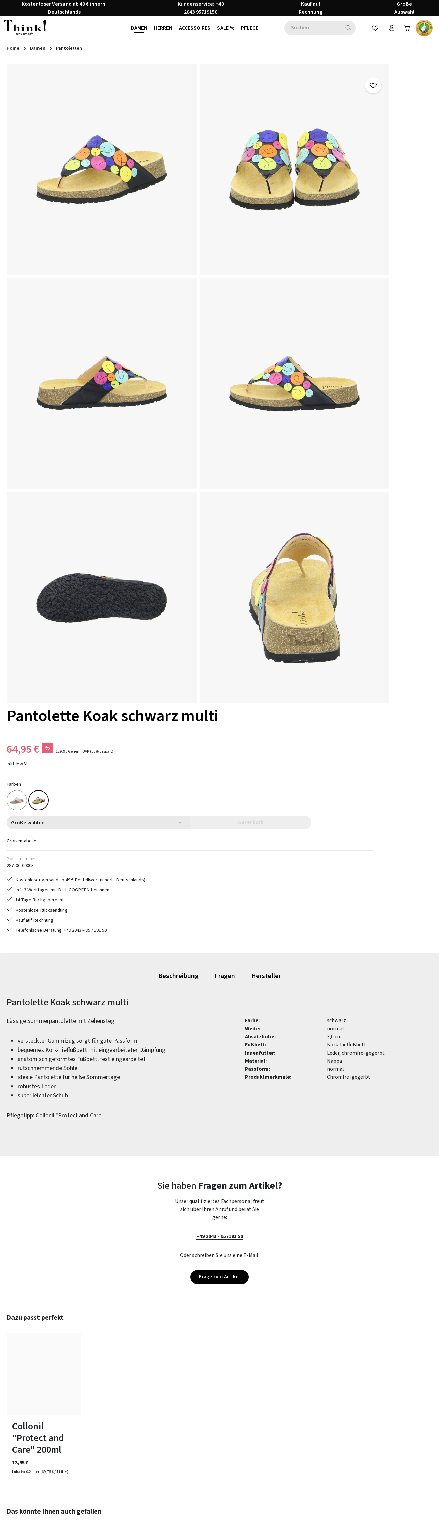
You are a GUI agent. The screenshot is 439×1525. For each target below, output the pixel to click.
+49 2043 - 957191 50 (219, 772)
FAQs (158, 1378)
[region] (128, 278)
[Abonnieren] (310, 1291)
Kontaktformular (64, 1411)
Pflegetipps (166, 1390)
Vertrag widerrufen (39, 1430)
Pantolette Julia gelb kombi (33, 1168)
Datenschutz (277, 1390)
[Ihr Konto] (388, 33)
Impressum (276, 1426)
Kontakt (163, 1463)
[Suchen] (343, 33)
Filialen (271, 1438)
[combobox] (308, 33)
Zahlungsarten (170, 1438)
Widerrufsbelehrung (286, 1402)
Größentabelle (280, 223)
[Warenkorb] (405, 33)
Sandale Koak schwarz (127, 1163)
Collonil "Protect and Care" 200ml (38, 974)
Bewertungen (169, 1475)
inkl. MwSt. (274, 145)
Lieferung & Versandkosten (184, 1451)
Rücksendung (168, 1402)
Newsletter (166, 1426)
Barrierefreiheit (281, 1451)
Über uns (273, 1414)
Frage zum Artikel (219, 813)
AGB (268, 1378)
